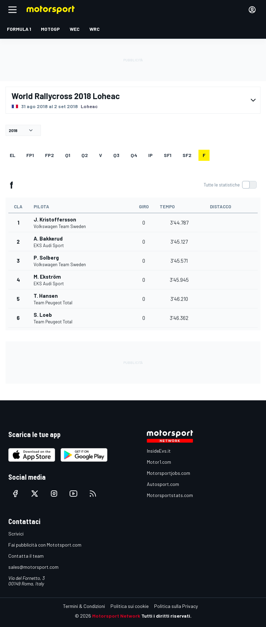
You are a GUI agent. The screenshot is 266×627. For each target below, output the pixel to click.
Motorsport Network (116, 616)
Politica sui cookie (129, 606)
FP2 (49, 155)
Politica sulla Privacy (176, 606)
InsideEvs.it (159, 451)
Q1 (67, 155)
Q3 (116, 155)
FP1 (30, 155)
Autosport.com (163, 484)
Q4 (134, 155)
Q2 (84, 155)
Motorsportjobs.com (168, 473)
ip (150, 155)
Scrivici (16, 534)
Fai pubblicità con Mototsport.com (44, 545)
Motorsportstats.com (170, 495)
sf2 (187, 155)
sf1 (167, 155)
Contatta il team (26, 556)
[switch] (230, 184)
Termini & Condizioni (84, 606)
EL (12, 155)
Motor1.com (159, 462)
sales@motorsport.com (33, 567)
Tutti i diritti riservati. (166, 616)
